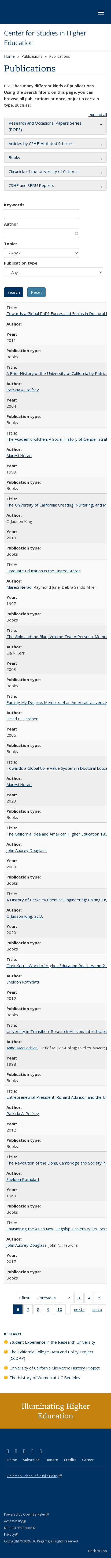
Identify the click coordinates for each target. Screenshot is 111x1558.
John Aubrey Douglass (26, 850)
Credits (70, 1459)
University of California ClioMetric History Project (54, 1368)
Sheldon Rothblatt (22, 982)
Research (13, 1334)
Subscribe (31, 1459)
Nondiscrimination (19, 1528)
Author (11, 224)
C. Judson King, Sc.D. (24, 916)
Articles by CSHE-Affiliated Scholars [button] (41, 143)
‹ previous (48, 1299)
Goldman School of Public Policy (34, 1475)
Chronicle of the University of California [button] (44, 171)
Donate (52, 1459)
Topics (10, 243)
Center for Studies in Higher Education (45, 38)
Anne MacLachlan (22, 1047)
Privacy (11, 1534)
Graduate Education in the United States (43, 570)
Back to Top (97, 1550)
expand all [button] (97, 114)
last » (99, 1310)
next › (81, 1310)
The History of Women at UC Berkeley (44, 1377)
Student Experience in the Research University (52, 1342)
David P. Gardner (22, 718)
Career (88, 1459)
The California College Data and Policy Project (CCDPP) (51, 1355)
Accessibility (15, 1521)
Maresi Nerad (19, 455)
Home (9, 56)
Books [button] (14, 157)
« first (25, 1299)
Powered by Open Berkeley (26, 1514)
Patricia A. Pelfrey (22, 389)
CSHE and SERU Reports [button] (31, 185)
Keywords (14, 204)
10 (61, 1310)
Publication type (20, 263)
